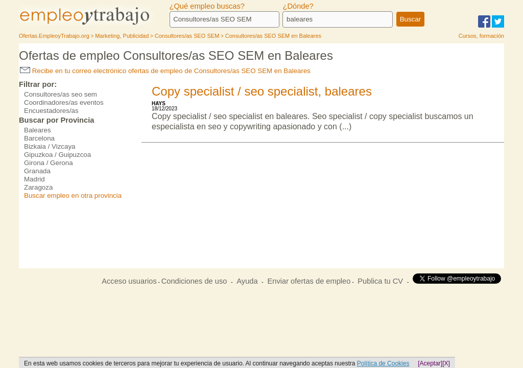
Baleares (37, 130)
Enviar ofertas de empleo (308, 281)
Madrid (34, 179)
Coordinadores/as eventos (64, 102)
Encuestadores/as (51, 110)
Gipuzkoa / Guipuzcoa (57, 154)
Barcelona (39, 138)
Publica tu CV (380, 281)
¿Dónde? (297, 6)
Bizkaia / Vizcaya (50, 146)
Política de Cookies (383, 363)
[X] (446, 363)
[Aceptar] (430, 363)
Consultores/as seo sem (60, 94)
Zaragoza (38, 187)
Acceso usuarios (129, 281)
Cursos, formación (481, 36)
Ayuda (246, 281)
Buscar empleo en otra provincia (73, 195)
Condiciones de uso (194, 281)
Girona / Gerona (48, 163)
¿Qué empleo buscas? (207, 6)
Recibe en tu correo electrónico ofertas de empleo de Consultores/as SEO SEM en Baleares (165, 71)
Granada (37, 171)
